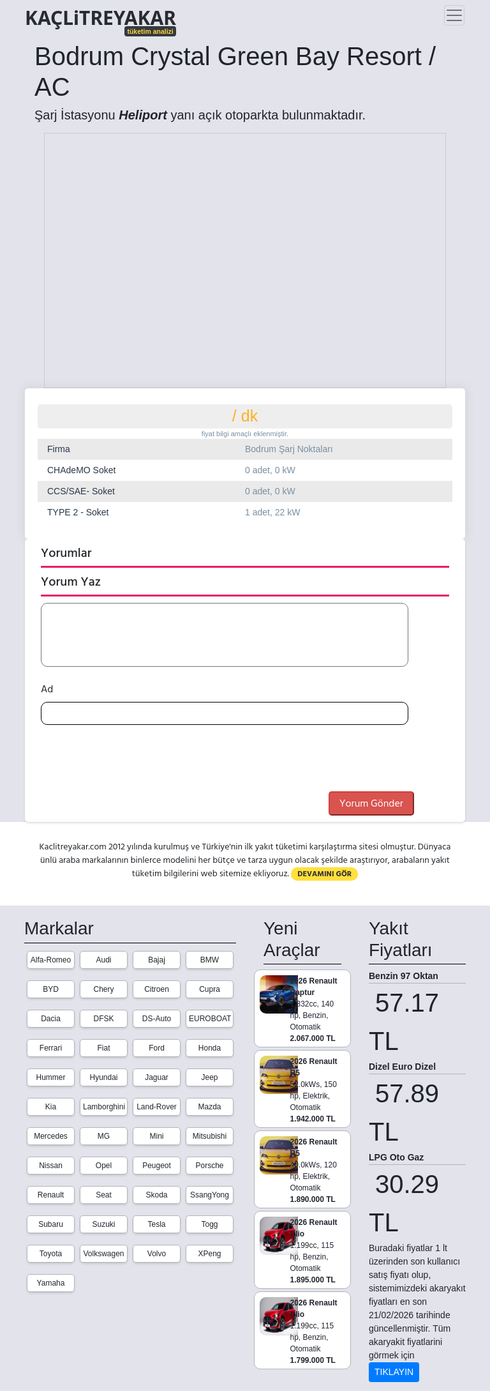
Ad (47, 689)
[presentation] (138, 760)
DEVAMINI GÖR (324, 874)
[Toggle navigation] (454, 15)
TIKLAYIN (394, 1372)
